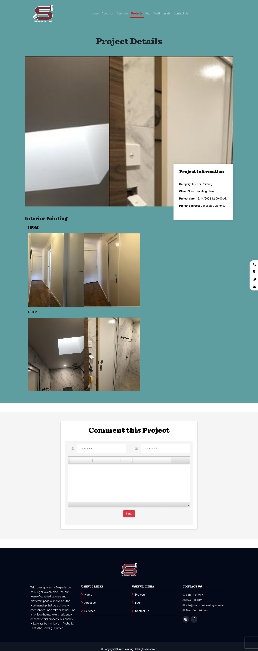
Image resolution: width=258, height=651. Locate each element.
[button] (72, 460)
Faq (147, 13)
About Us (108, 13)
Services (122, 13)
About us (90, 603)
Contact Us (181, 13)
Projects (137, 13)
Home (95, 13)
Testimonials (161, 13)
